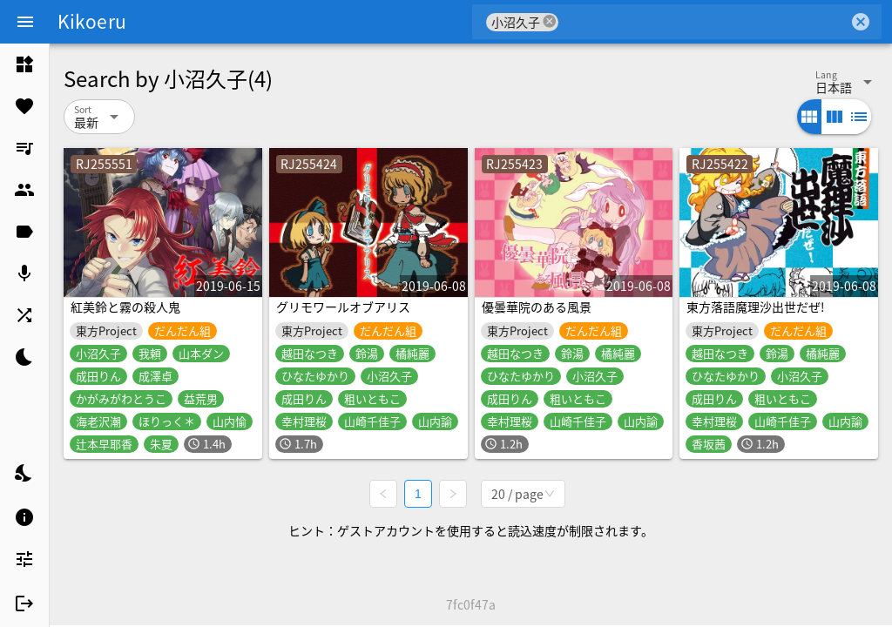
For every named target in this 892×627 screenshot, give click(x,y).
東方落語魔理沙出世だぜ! (755, 306)
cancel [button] (550, 21)
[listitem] (24, 64)
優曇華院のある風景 (536, 306)
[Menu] (25, 22)
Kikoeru (91, 21)
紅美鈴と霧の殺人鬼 (125, 306)
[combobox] (703, 21)
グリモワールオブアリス (343, 306)
